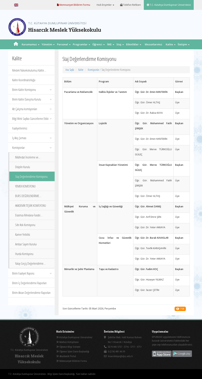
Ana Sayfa (69, 70)
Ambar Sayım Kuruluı (26, 244)
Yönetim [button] (48, 44)
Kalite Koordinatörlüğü (23, 80)
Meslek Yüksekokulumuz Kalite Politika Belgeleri (28, 71)
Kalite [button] (171, 44)
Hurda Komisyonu (24, 254)
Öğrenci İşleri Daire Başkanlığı (72, 351)
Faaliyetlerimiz (19, 128)
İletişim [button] (184, 44)
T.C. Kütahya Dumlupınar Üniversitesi (169, 5)
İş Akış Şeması (32, 138)
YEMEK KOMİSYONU (25, 186)
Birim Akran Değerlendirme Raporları (31, 293)
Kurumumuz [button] (30, 44)
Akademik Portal (66, 356)
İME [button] (110, 44)
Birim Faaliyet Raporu (32, 273)
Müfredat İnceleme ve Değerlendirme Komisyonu (29, 158)
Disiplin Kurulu (22, 167)
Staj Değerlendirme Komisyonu (31, 176)
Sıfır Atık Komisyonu (25, 225)
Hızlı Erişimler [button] (105, 5)
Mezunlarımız (153, 44)
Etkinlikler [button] (133, 44)
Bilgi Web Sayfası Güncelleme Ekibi (32, 118)
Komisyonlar (32, 147)
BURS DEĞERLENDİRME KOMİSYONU (27, 197)
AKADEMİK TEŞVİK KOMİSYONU (30, 205)
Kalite (80, 70)
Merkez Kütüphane (67, 342)
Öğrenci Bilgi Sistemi (68, 346)
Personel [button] (64, 44)
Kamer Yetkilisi (22, 234)
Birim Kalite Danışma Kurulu (32, 99)
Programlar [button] (81, 44)
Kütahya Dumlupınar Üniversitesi (74, 337)
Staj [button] (120, 44)
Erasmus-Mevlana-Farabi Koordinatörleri (27, 216)
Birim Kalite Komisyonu (32, 90)
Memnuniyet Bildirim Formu (73, 5)
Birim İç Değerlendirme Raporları (29, 283)
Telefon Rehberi (130, 5)
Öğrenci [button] (98, 44)
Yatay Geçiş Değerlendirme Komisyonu (29, 264)
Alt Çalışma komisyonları (32, 109)
